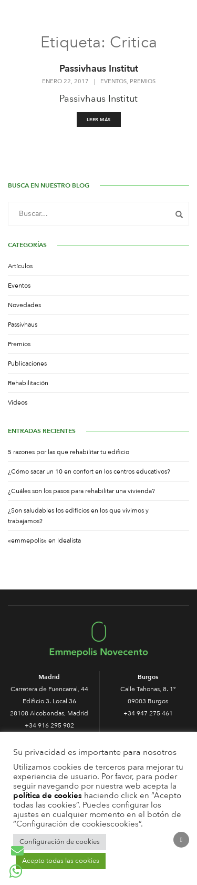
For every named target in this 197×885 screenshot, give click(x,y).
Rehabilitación (28, 383)
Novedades (24, 305)
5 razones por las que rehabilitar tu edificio (68, 452)
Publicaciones (27, 363)
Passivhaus (22, 324)
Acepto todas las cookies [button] (60, 861)
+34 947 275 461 (148, 713)
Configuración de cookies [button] (59, 842)
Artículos (20, 266)
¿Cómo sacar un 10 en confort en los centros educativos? (89, 471)
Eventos (113, 81)
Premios (142, 81)
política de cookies (47, 795)
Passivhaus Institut (98, 69)
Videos (17, 402)
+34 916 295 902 (49, 725)
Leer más (99, 119)
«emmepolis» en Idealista (44, 540)
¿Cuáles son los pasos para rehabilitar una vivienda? (81, 491)
